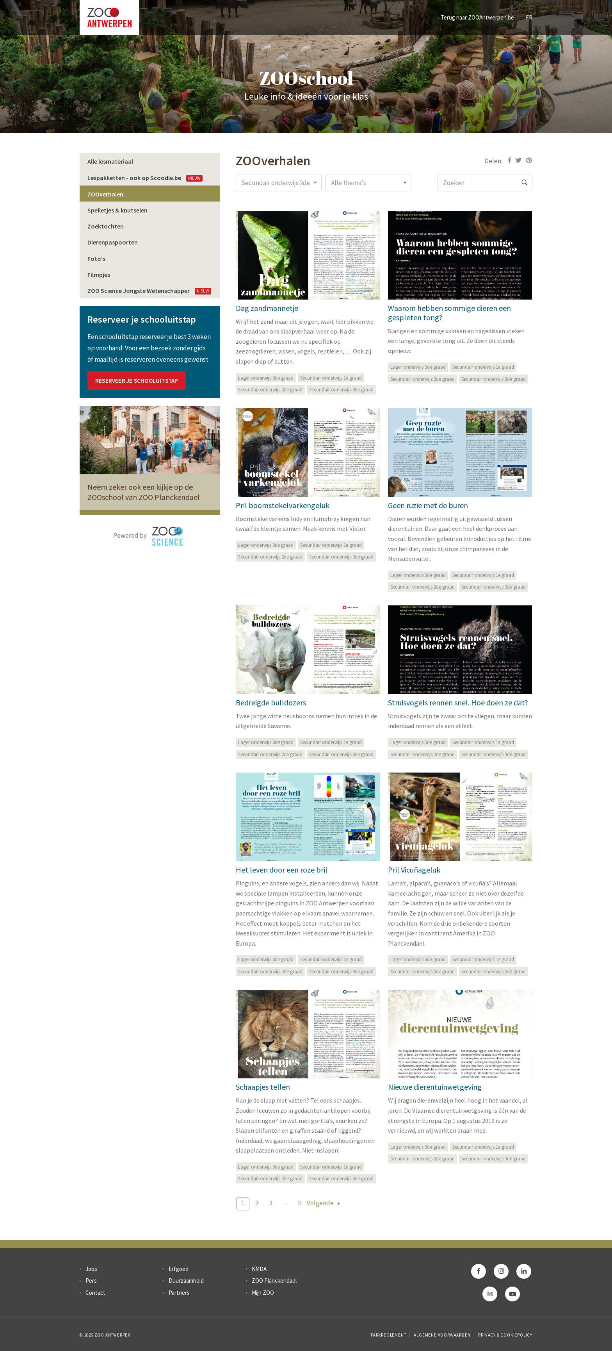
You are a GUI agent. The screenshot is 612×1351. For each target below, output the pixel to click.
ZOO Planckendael (274, 1280)
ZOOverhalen (105, 194)
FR (529, 17)
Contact (95, 1292)
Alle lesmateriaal (110, 161)
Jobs (91, 1268)
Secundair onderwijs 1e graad (331, 378)
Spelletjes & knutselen (117, 210)
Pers (91, 1280)
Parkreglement (388, 1335)
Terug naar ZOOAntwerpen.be (477, 17)
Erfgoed (179, 1268)
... (285, 1203)
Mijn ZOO (263, 1292)
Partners (179, 1292)
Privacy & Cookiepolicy (505, 1335)
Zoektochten (105, 226)
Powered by (148, 536)
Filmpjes (98, 274)
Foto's (96, 258)
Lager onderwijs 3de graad (266, 378)
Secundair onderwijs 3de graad (341, 389)
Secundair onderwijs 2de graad (270, 389)
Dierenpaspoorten (112, 242)
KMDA (259, 1268)
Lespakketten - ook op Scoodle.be (145, 178)
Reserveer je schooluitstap (136, 380)
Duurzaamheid (186, 1280)
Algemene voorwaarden (442, 1335)
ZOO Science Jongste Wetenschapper (149, 290)
